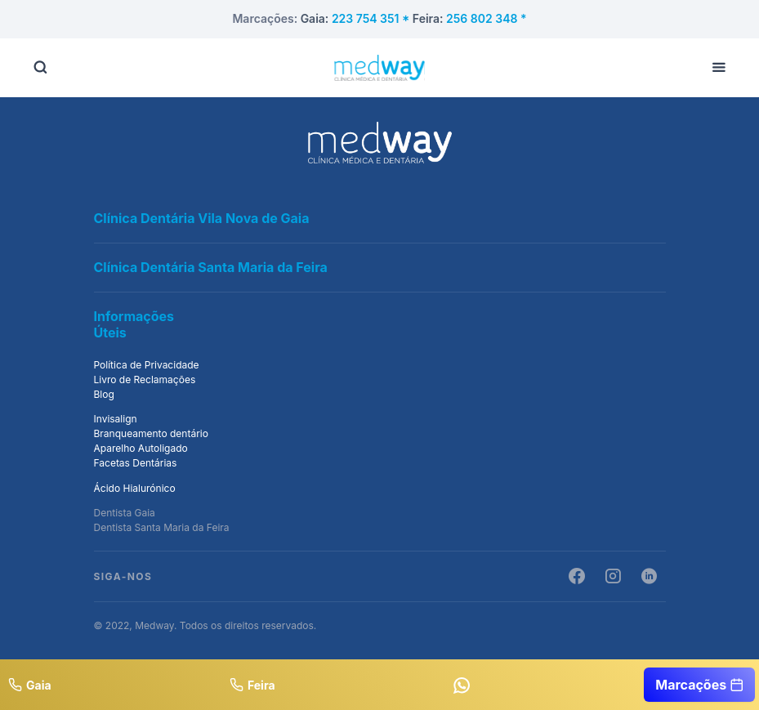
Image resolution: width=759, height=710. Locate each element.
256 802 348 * (486, 18)
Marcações (699, 685)
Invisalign (115, 419)
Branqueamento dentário (151, 433)
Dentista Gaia (124, 513)
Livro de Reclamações (145, 379)
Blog (104, 394)
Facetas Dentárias (135, 463)
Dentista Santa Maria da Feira (162, 527)
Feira (252, 685)
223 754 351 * (372, 18)
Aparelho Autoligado (141, 448)
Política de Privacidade (146, 365)
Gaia (29, 685)
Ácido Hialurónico (135, 488)
